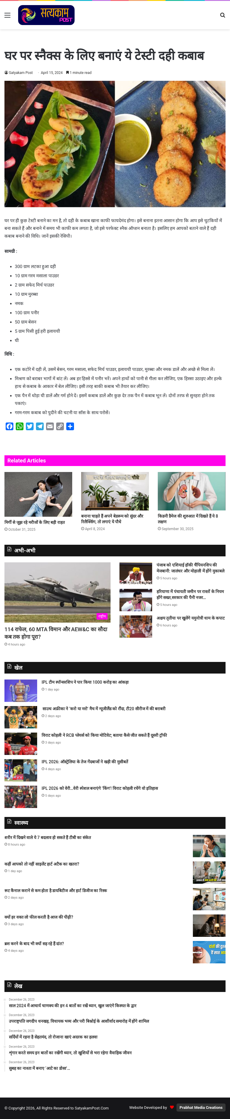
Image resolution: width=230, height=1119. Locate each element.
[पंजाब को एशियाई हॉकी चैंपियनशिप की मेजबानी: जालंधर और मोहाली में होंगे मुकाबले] (135, 573)
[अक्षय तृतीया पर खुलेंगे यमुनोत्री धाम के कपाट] (135, 626)
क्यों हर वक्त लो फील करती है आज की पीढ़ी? (38, 917)
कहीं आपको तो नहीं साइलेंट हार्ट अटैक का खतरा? (41, 864)
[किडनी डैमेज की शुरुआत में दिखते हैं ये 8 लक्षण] (192, 491)
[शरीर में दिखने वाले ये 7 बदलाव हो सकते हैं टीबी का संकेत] (209, 846)
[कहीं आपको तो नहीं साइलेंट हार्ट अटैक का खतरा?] (209, 872)
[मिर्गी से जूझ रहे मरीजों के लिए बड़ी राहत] (38, 494)
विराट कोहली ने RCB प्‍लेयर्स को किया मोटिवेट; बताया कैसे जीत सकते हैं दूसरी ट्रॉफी (104, 735)
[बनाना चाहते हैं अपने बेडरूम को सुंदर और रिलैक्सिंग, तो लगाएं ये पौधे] (115, 491)
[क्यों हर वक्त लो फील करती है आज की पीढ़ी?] (209, 925)
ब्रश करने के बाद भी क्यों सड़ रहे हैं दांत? (34, 943)
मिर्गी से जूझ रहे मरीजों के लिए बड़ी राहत (34, 522)
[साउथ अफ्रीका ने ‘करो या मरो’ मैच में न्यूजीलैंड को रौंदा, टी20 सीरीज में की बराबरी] (20, 717)
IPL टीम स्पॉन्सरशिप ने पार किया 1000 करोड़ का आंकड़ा (85, 682)
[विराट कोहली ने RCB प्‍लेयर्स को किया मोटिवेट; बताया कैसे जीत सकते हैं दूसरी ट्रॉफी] (20, 744)
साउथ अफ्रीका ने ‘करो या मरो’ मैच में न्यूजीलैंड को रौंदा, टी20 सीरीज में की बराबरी (104, 708)
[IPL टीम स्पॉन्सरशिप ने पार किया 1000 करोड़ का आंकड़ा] (20, 691)
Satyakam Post (21, 73)
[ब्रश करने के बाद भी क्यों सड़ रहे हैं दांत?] (209, 952)
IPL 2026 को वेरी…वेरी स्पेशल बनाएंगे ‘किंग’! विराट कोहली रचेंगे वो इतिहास (100, 788)
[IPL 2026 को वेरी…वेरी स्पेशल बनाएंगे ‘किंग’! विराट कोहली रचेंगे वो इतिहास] (20, 797)
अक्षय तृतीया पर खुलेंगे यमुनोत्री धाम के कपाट (191, 618)
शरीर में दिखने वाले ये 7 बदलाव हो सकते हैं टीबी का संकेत (47, 837)
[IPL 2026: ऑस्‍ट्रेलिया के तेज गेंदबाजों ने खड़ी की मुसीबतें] (20, 770)
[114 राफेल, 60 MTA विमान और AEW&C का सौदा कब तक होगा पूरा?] (57, 592)
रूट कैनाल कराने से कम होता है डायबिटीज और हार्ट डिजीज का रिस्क (55, 890)
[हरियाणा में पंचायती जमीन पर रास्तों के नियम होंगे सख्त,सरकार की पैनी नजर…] (135, 600)
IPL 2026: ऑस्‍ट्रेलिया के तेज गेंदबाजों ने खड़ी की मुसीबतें (85, 761)
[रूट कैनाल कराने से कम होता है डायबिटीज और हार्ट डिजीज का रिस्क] (209, 899)
